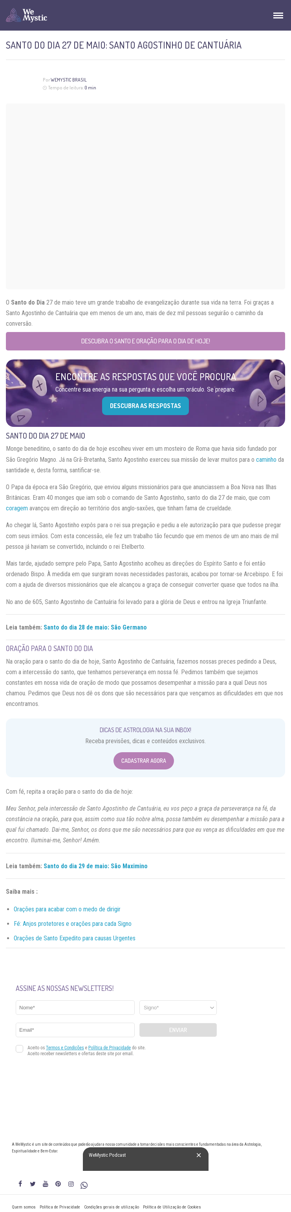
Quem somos (24, 1207)
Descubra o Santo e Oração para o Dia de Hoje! (145, 341)
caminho (266, 459)
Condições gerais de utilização (111, 1207)
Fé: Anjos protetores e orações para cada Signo (73, 923)
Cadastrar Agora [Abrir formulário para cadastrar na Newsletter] (143, 760)
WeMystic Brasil (69, 80)
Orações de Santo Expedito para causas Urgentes (74, 938)
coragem (17, 508)
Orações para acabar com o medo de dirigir (67, 909)
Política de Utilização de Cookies (172, 1207)
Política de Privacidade (60, 1207)
